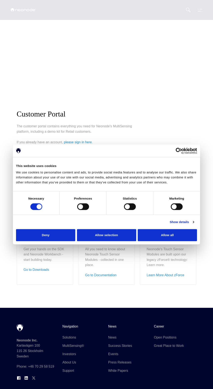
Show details (179, 222)
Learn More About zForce (165, 275)
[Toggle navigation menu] (199, 10)
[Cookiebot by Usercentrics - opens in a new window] (179, 151)
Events (113, 354)
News (112, 337)
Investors (69, 354)
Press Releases (119, 362)
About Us (69, 362)
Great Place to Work (169, 345)
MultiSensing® (73, 345)
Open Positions (165, 337)
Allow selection (106, 235)
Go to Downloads (36, 269)
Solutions (69, 337)
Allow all (167, 235)
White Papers (118, 370)
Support (68, 370)
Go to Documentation (100, 275)
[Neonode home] (23, 10)
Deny (46, 235)
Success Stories (120, 345)
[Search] (188, 9)
